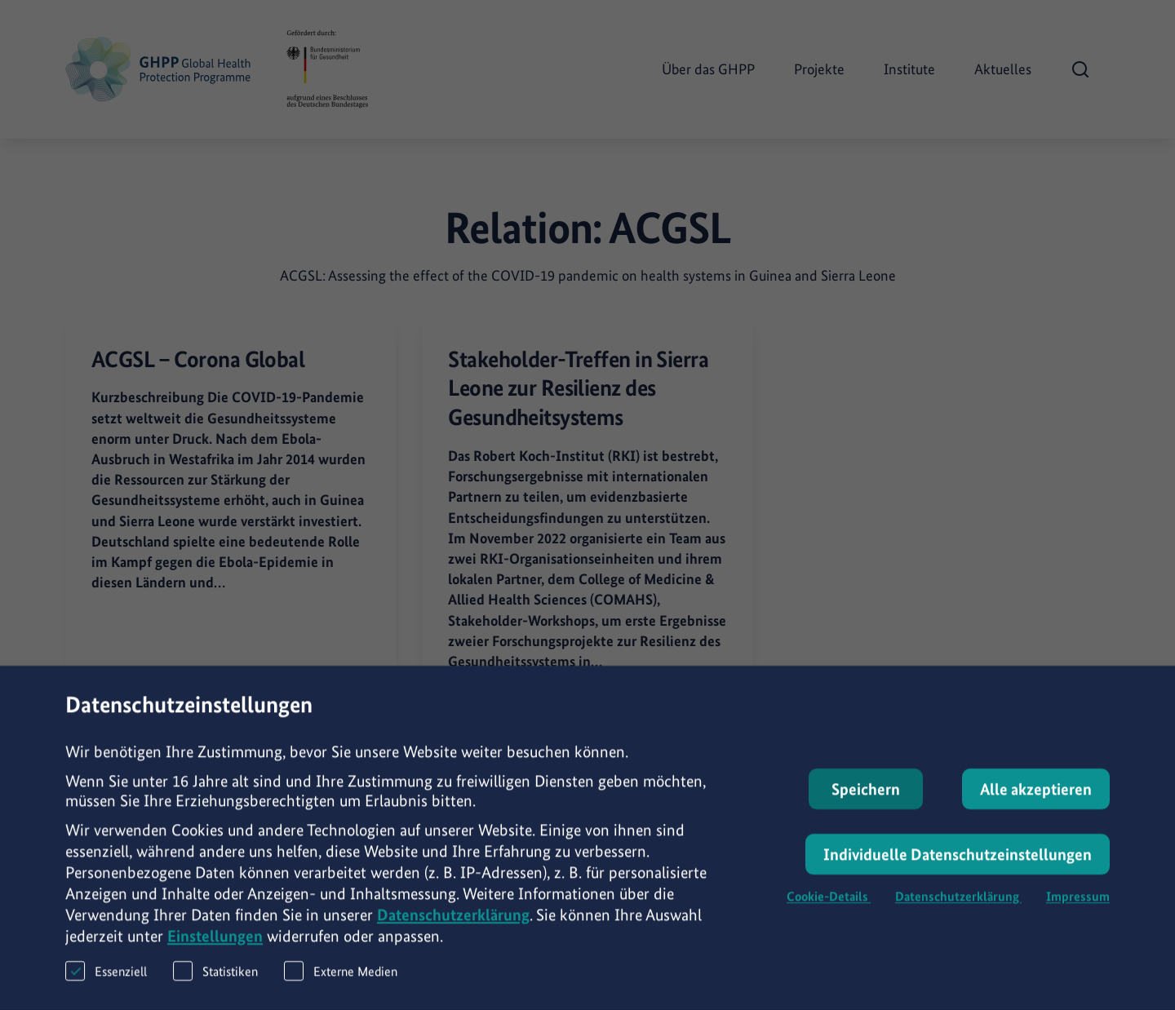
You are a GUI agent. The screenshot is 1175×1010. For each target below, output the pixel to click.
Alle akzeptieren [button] (1036, 797)
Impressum (1078, 904)
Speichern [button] (865, 797)
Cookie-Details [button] (829, 904)
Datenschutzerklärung (453, 922)
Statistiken (215, 978)
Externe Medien (340, 978)
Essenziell (106, 978)
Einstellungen (215, 944)
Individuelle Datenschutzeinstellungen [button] (957, 862)
